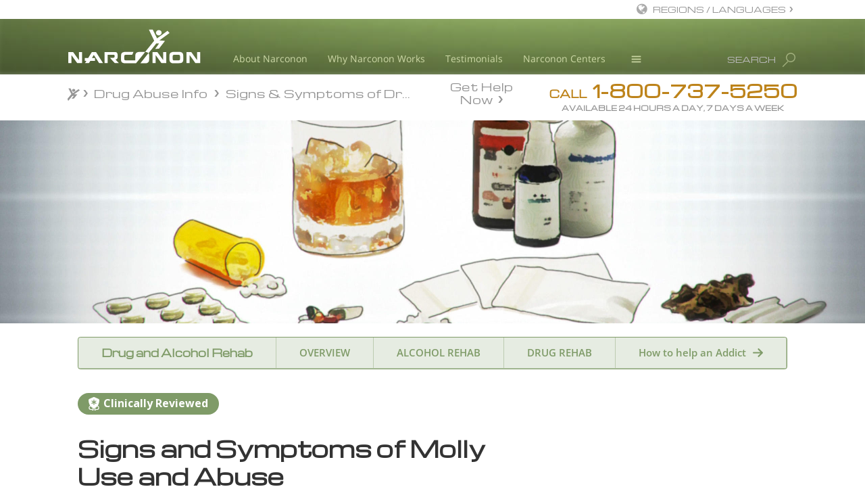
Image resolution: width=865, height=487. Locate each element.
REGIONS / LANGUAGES (719, 9)
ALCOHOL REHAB (438, 352)
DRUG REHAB (559, 352)
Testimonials (474, 58)
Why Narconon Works (376, 58)
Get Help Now (481, 92)
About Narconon (270, 58)
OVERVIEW (324, 352)
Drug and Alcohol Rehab (177, 353)
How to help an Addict (692, 352)
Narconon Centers (564, 58)
